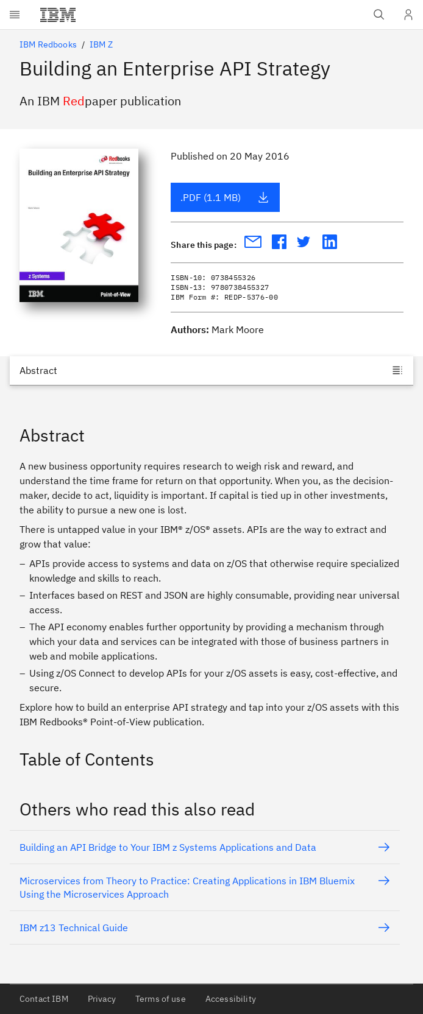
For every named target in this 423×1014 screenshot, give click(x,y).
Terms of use (160, 998)
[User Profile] (408, 14)
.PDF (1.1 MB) (224, 197)
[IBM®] (58, 14)
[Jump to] (211, 370)
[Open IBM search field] (379, 14)
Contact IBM (44, 998)
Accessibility (230, 998)
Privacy (102, 998)
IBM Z (101, 44)
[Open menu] (14, 14)
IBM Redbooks (48, 44)
